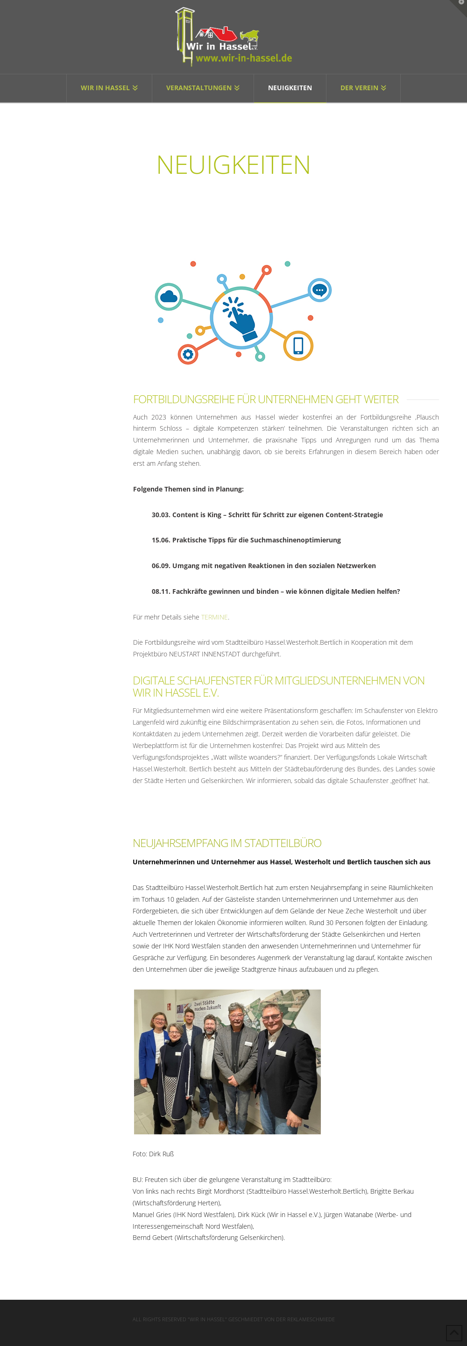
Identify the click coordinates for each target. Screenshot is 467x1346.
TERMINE (214, 616)
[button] (458, 9)
